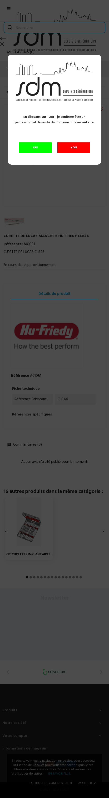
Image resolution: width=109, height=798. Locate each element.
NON (73, 147)
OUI (35, 147)
